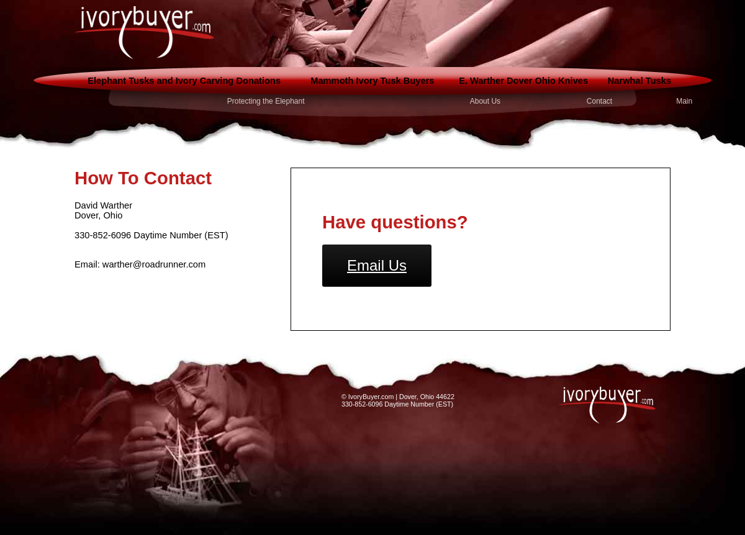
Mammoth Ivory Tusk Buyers (372, 81)
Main (684, 101)
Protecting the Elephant (266, 101)
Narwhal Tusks (639, 81)
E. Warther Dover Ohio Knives (523, 81)
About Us (485, 101)
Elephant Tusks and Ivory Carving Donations (184, 81)
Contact (599, 101)
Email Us (377, 265)
